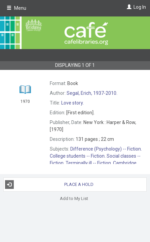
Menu (16, 8)
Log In (140, 7)
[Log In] (128, 7)
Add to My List (74, 198)
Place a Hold (49, 184)
